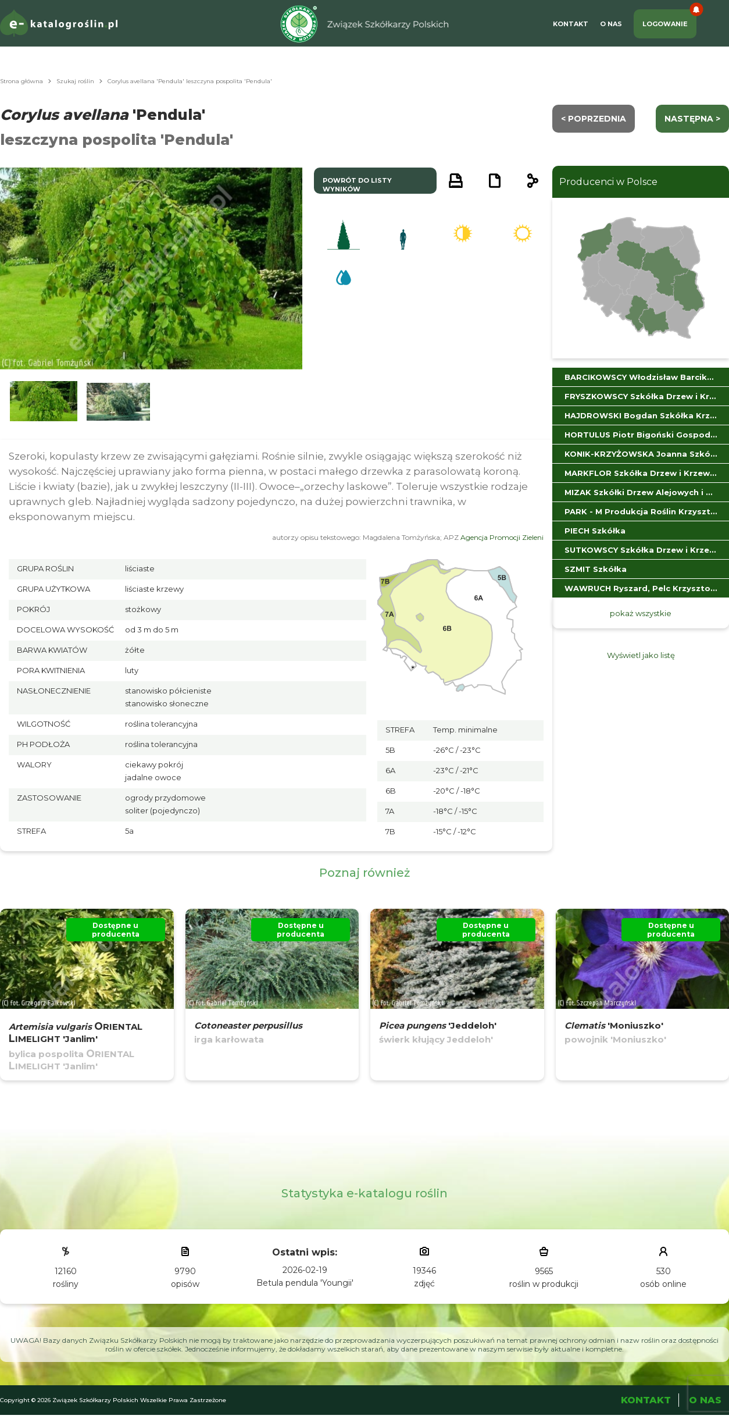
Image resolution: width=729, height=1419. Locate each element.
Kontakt (570, 24)
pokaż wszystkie (640, 613)
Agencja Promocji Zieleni (502, 537)
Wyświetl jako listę (641, 655)
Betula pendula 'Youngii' (304, 1283)
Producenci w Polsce (608, 181)
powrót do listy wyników (357, 184)
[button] (43, 401)
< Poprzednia (593, 118)
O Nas (611, 24)
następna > (692, 118)
